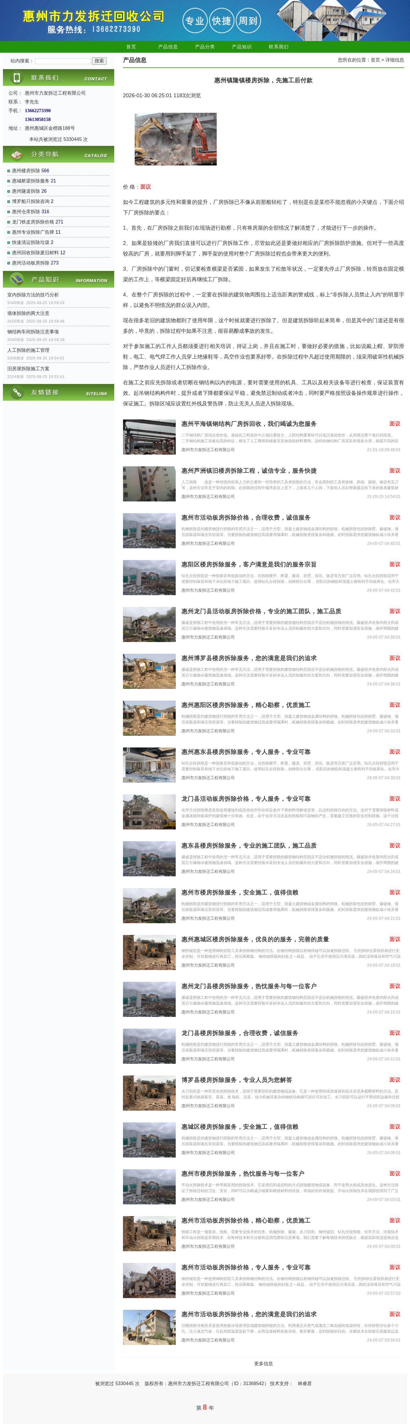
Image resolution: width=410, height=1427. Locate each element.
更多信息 (263, 1363)
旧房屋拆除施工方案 (28, 368)
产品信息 (168, 46)
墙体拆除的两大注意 (28, 313)
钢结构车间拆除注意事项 (33, 331)
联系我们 (279, 46)
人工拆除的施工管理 (28, 350)
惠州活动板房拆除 (30, 262)
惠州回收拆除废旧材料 (35, 252)
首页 (131, 46)
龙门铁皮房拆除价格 (33, 221)
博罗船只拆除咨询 (30, 201)
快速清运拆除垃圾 (30, 242)
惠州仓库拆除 (26, 211)
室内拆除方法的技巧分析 (33, 294)
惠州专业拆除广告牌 (33, 232)
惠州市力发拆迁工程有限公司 (208, 450)
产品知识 (242, 46)
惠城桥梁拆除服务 (30, 180)
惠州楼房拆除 (26, 170)
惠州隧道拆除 (26, 191)
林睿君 (305, 1383)
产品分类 (205, 46)
